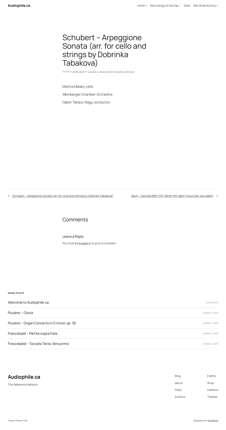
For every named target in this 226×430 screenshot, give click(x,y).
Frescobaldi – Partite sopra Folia (32, 333)
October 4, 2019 (210, 323)
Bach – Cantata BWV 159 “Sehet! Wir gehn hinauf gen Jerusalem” (172, 196)
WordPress (213, 420)
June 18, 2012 (211, 302)
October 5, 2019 (210, 312)
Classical (92, 71)
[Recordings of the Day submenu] (180, 5)
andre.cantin (79, 71)
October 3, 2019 (210, 333)
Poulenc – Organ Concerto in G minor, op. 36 (42, 323)
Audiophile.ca (19, 5)
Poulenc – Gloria (20, 313)
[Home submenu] (146, 5)
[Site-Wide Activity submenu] (217, 5)
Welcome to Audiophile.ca (28, 302)
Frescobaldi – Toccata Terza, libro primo (38, 344)
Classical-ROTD (105, 71)
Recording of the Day (124, 71)
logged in (85, 243)
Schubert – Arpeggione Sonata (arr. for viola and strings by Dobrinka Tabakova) (62, 196)
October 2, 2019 (210, 343)
